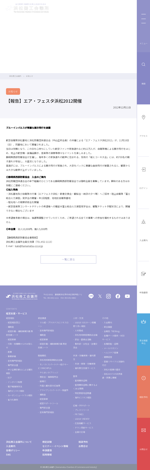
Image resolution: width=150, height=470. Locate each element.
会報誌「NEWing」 (112, 331)
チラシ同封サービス (84, 427)
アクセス (143, 125)
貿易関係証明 (81, 380)
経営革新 (12, 339)
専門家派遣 (13, 365)
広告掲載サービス (83, 423)
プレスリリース (82, 409)
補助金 (11, 326)
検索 (144, 73)
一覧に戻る (68, 259)
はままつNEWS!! (82, 418)
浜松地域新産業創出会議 (51, 359)
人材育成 (79, 330)
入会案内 (143, 230)
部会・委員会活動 (83, 339)
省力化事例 (13, 399)
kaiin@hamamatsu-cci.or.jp (29, 246)
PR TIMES (79, 414)
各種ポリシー (13, 450)
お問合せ (143, 439)
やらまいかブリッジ (49, 372)
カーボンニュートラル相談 (20, 395)
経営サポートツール (49, 403)
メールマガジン (111, 348)
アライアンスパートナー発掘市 (54, 390)
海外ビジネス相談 (16, 390)
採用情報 (47, 454)
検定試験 (47, 442)
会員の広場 (80, 432)
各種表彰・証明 (111, 343)
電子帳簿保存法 (15, 386)
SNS (8, 454)
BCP (10, 377)
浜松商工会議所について (19, 442)
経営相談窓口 (14, 322)
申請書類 (143, 282)
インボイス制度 (15, 382)
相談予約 (143, 386)
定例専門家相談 (15, 360)
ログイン (143, 177)
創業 (10, 351)
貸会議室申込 (143, 331)
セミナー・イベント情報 (55, 446)
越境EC (43, 381)
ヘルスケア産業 (111, 352)
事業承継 (12, 356)
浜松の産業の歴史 (112, 369)
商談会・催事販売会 (49, 376)
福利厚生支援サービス (85, 368)
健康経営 (108, 356)
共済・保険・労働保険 (85, 363)
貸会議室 (108, 326)
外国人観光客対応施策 (50, 385)
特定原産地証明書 (83, 393)
